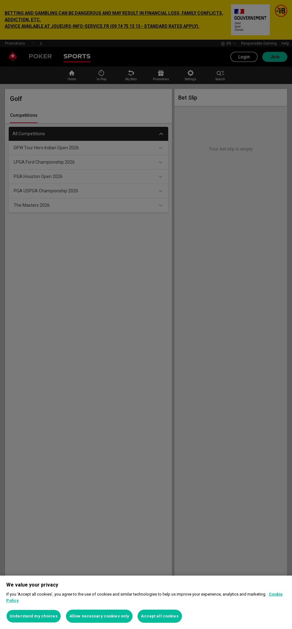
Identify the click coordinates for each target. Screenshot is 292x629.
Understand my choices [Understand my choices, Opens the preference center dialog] (34, 616)
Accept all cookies (159, 616)
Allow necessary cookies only (99, 616)
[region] (146, 602)
